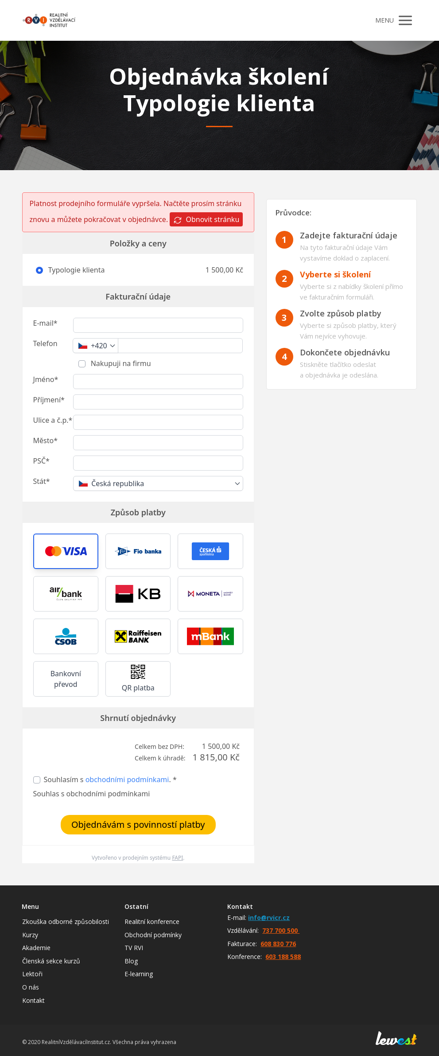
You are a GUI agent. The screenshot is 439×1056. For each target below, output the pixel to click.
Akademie (36, 947)
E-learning (138, 974)
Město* (45, 440)
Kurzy (30, 935)
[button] (65, 551)
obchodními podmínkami (127, 779)
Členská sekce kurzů (51, 961)
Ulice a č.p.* (53, 420)
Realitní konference (151, 921)
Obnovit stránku (206, 219)
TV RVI (133, 947)
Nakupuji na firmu (120, 363)
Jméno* (45, 379)
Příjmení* (49, 400)
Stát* (41, 481)
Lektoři (32, 974)
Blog (131, 961)
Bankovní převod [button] (66, 679)
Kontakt (33, 1000)
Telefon (45, 343)
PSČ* (41, 461)
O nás (30, 987)
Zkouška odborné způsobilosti (65, 921)
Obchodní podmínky (153, 935)
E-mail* (45, 323)
